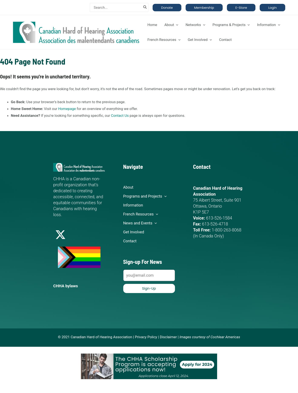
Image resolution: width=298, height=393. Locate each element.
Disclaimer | (169, 337)
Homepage (67, 109)
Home (152, 25)
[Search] (145, 7)
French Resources (163, 39)
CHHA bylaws (66, 285)
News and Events (140, 223)
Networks (195, 24)
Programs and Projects (145, 196)
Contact (225, 40)
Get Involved (200, 39)
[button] (167, 7)
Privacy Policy (146, 337)
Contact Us (120, 115)
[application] (176, 24)
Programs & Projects (231, 24)
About (171, 24)
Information (268, 24)
